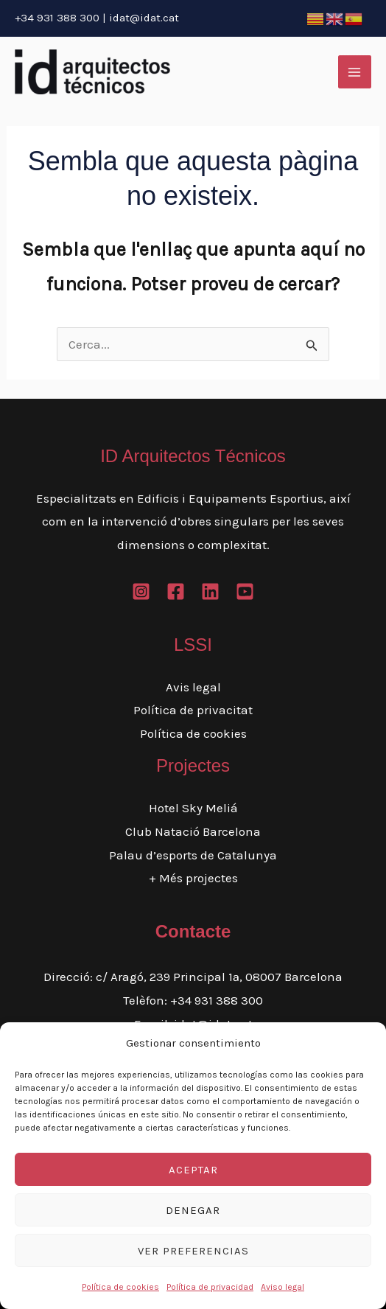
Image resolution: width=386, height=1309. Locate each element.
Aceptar (193, 1169)
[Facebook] (175, 591)
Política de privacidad (209, 1287)
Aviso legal (282, 1287)
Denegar (193, 1210)
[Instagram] (141, 591)
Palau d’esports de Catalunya (193, 855)
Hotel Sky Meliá (193, 807)
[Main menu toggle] (355, 72)
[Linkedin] (210, 591)
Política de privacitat (193, 709)
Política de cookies (120, 1287)
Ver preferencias (193, 1250)
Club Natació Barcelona (193, 831)
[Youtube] (245, 591)
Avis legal (193, 687)
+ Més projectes (193, 877)
